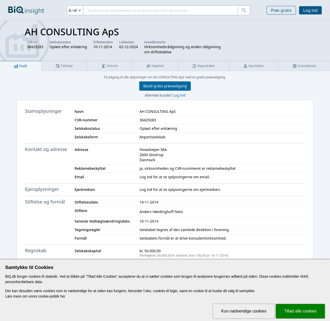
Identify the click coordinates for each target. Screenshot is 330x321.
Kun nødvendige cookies (243, 311)
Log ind (310, 10)
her (62, 296)
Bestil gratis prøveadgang (165, 85)
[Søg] (158, 10)
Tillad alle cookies (300, 311)
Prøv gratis (281, 10)
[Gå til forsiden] (26, 10)
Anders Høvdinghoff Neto (161, 211)
